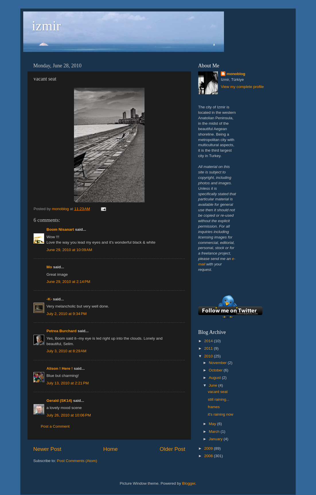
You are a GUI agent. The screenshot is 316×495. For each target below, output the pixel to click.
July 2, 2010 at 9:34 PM (66, 314)
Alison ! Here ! (59, 368)
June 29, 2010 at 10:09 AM (69, 250)
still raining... (218, 399)
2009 (209, 448)
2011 (209, 348)
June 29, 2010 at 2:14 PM (68, 281)
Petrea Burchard (61, 331)
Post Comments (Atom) (77, 461)
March (215, 431)
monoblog (236, 74)
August (215, 377)
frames (214, 407)
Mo (49, 267)
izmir (46, 25)
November (218, 363)
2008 (209, 456)
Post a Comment (55, 426)
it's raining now (220, 414)
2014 (209, 341)
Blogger (188, 483)
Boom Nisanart (60, 229)
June (213, 385)
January (216, 439)
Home (110, 449)
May (213, 424)
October (216, 370)
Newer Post (47, 449)
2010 (209, 356)
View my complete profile (242, 87)
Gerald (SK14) (59, 400)
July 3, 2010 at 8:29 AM (66, 351)
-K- (49, 299)
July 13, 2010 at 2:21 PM (67, 383)
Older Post (172, 449)
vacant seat (218, 392)
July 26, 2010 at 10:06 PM (68, 415)
